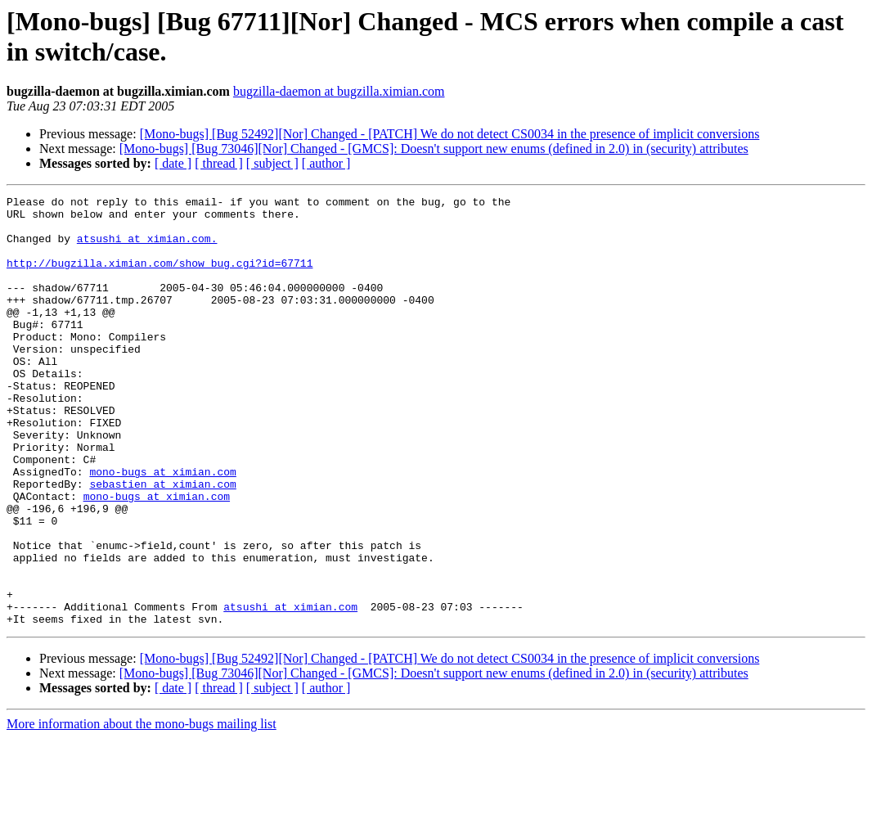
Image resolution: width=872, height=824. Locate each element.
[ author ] (326, 163)
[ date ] (173, 163)
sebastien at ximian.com (162, 542)
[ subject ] (272, 163)
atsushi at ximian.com (290, 689)
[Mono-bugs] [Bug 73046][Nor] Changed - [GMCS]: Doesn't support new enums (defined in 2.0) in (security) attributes (433, 148)
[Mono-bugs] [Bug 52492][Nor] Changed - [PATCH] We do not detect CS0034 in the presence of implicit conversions (450, 134)
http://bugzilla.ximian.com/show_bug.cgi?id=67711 (159, 277)
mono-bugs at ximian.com (162, 527)
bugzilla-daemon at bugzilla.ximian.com (339, 91)
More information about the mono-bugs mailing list (141, 810)
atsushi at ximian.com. (147, 248)
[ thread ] (219, 163)
